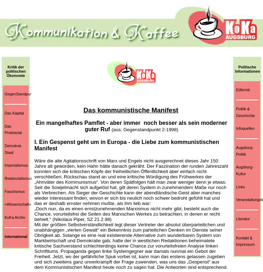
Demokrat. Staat (13, 149)
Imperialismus (16, 165)
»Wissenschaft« (16, 204)
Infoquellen (245, 128)
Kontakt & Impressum (245, 241)
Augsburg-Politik (244, 150)
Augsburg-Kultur (244, 170)
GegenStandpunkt (16, 94)
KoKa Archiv (15, 217)
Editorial (243, 90)
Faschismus (15, 191)
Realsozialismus (16, 178)
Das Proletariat (13, 129)
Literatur (243, 219)
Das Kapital (14, 113)
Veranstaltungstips (247, 200)
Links (240, 187)
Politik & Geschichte (245, 112)
